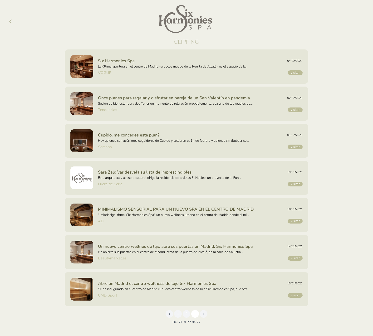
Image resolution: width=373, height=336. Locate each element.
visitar (295, 72)
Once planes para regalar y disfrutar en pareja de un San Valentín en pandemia (174, 98)
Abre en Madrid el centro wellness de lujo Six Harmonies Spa (157, 283)
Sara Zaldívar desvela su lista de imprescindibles (144, 172)
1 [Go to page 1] (178, 314)
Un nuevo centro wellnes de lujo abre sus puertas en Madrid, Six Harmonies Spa (175, 246)
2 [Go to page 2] (186, 314)
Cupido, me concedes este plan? (128, 135)
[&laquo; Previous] (169, 314)
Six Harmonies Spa (116, 61)
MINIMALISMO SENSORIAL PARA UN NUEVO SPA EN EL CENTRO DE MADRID (176, 209)
